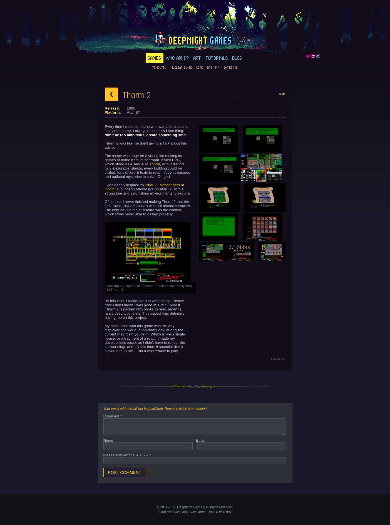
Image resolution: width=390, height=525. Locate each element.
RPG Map (213, 67)
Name (108, 440)
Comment (277, 359)
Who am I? (177, 58)
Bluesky (303, 56)
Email (200, 440)
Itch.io (313, 56)
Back (111, 94)
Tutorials (217, 58)
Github (318, 56)
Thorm (154, 164)
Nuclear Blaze (181, 67)
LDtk (200, 67)
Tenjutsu (159, 67)
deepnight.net (195, 39)
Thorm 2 (136, 95)
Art (197, 58)
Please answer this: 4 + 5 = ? (127, 455)
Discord (308, 56)
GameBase (231, 67)
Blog (237, 58)
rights (214, 507)
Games (154, 58)
